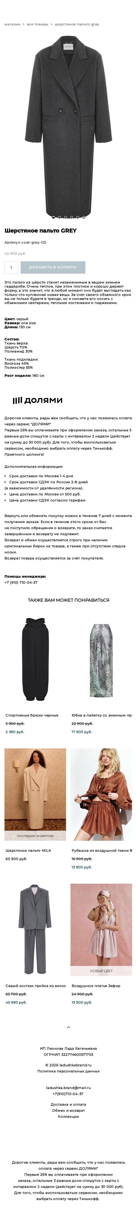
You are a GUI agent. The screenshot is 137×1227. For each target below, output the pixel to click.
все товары (38, 24)
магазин (12, 24)
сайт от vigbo (68, 1216)
